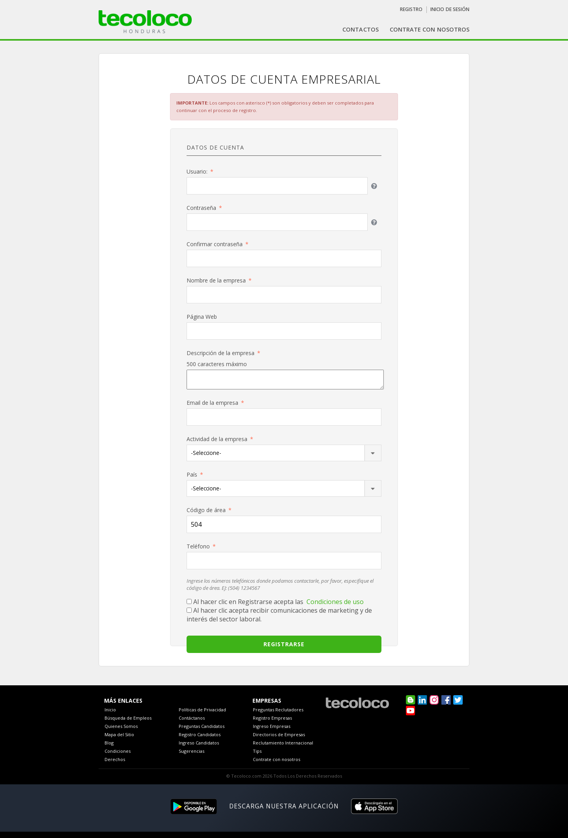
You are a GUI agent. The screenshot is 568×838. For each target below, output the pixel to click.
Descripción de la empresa (220, 353)
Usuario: (197, 171)
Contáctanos (192, 718)
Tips (257, 751)
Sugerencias (191, 751)
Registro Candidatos (199, 734)
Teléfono (198, 546)
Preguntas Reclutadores (278, 710)
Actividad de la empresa (217, 439)
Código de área (206, 510)
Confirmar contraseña (215, 244)
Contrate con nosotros (276, 759)
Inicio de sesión (449, 9)
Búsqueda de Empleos (128, 718)
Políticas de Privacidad (202, 710)
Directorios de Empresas (279, 734)
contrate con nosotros (429, 29)
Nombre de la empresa (216, 280)
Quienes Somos (121, 726)
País (192, 474)
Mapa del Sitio (119, 734)
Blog (109, 743)
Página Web (202, 316)
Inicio (110, 710)
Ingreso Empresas (271, 726)
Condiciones (118, 751)
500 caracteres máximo (217, 364)
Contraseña (201, 207)
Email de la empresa (212, 402)
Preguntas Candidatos (201, 726)
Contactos (360, 29)
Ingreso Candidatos (199, 743)
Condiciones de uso (335, 601)
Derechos (115, 759)
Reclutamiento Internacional (283, 743)
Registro (411, 9)
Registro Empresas (272, 718)
